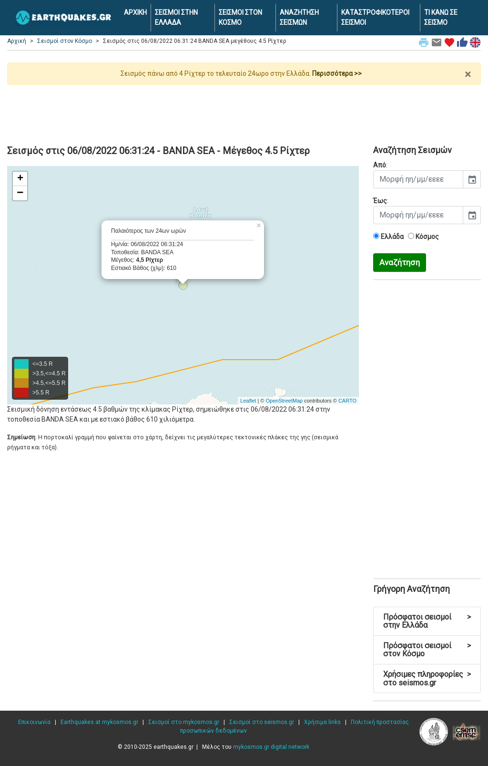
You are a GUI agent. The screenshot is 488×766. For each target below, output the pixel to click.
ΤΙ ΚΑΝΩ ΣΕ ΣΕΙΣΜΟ (441, 17)
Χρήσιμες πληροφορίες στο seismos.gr (427, 678)
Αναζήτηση (399, 262)
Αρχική (16, 41)
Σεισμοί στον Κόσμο (64, 41)
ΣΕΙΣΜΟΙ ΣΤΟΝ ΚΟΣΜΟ (240, 17)
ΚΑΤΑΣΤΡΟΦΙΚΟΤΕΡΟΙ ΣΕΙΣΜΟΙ (375, 17)
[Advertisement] (244, 111)
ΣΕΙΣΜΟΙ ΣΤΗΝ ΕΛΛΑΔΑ (176, 17)
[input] (418, 179)
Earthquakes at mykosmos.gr (99, 722)
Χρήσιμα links (322, 722)
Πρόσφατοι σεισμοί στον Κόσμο (427, 650)
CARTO (347, 401)
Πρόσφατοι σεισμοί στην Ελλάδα (427, 621)
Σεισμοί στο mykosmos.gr (183, 722)
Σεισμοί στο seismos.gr (261, 722)
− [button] (20, 193)
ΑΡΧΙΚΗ (135, 12)
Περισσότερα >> (337, 73)
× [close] (468, 74)
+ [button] (20, 179)
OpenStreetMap (284, 401)
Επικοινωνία (34, 722)
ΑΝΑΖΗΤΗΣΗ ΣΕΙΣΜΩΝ (299, 17)
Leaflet (248, 401)
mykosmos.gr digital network (271, 747)
